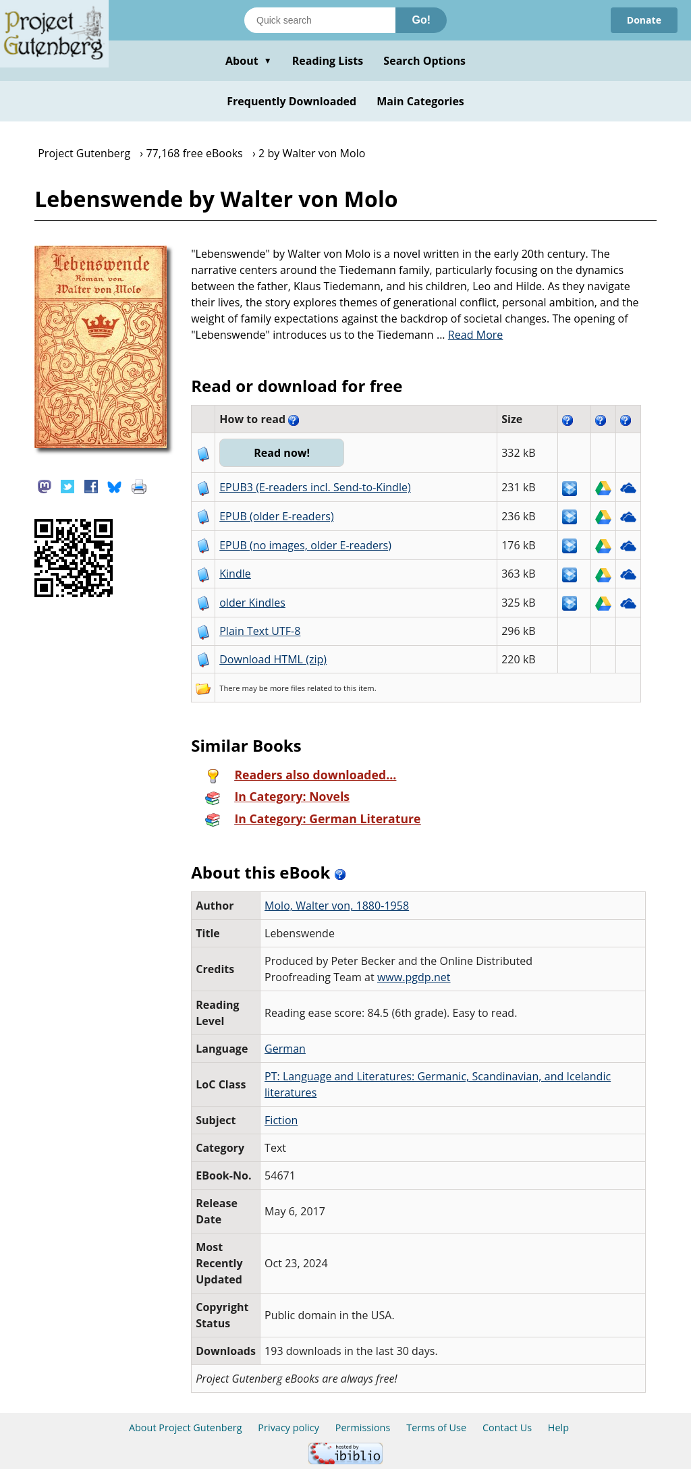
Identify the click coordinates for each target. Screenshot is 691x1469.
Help (558, 1427)
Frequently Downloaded (291, 101)
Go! (421, 20)
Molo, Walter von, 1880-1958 (337, 905)
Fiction (281, 1120)
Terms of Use (436, 1427)
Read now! (282, 452)
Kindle (235, 573)
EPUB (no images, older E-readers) (305, 545)
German (285, 1048)
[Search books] (319, 20)
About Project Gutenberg (185, 1427)
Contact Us (507, 1427)
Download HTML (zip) (273, 659)
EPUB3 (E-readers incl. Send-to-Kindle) (315, 487)
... (470, 334)
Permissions (363, 1427)
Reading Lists (328, 60)
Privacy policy (288, 1427)
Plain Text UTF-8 (259, 630)
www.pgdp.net (414, 977)
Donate (644, 19)
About (248, 61)
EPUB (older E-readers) (276, 516)
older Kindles (252, 602)
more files (287, 688)
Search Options (424, 60)
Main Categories (420, 101)
